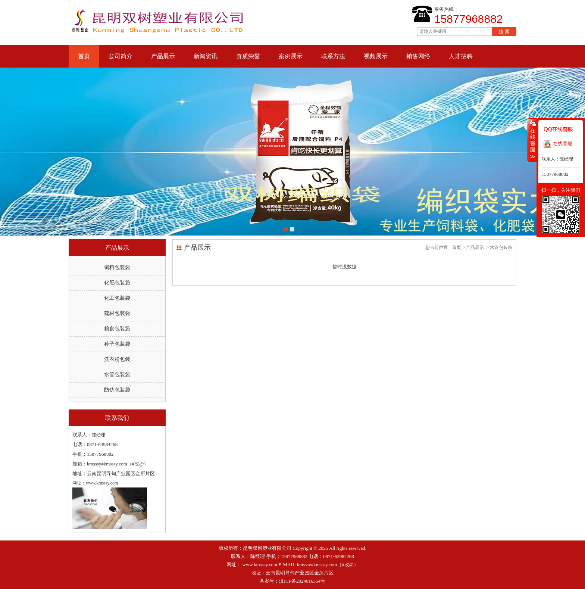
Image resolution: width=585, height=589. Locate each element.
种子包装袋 (117, 344)
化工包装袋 (117, 298)
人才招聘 (461, 56)
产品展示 (163, 56)
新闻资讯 (206, 56)
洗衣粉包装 (117, 359)
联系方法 (333, 56)
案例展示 (291, 56)
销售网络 (418, 56)
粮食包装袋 (117, 328)
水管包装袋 (117, 374)
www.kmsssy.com (259, 564)
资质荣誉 (248, 56)
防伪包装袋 (117, 390)
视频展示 (376, 56)
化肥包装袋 (117, 283)
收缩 (532, 140)
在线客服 (558, 144)
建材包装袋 (117, 313)
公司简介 (120, 56)
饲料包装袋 (117, 267)
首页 (84, 56)
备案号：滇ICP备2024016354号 (292, 581)
